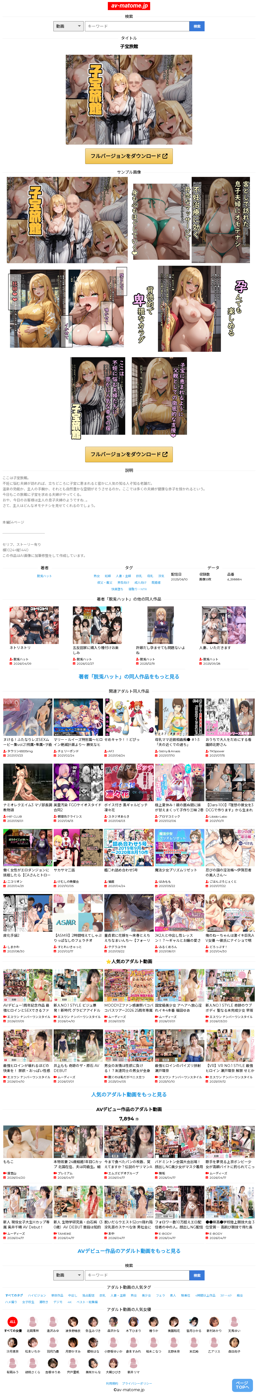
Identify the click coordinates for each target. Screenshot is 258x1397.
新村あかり (214, 1325)
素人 (173, 1295)
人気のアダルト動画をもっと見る (129, 1094)
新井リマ (133, 1366)
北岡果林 (33, 1325)
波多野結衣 (73, 1325)
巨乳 (139, 576)
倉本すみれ (133, 1345)
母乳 (150, 576)
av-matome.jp (129, 5)
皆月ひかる (194, 1325)
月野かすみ (73, 1345)
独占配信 (88, 1295)
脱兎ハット (44, 576)
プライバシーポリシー (137, 1383)
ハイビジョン (37, 1295)
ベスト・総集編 (87, 1302)
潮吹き (43, 1302)
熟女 (97, 576)
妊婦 (108, 576)
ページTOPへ (242, 1385)
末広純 (194, 1345)
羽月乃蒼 (53, 1345)
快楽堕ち (117, 589)
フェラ (160, 1295)
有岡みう (13, 1366)
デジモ (57, 1302)
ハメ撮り (11, 1302)
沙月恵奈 (13, 1345)
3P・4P (226, 1295)
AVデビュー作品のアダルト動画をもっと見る (129, 1251)
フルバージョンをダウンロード (129, 156)
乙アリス (214, 1345)
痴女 (240, 1295)
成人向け (141, 582)
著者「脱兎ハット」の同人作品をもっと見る (129, 676)
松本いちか (32, 1345)
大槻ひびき (113, 1366)
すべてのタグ (14, 1295)
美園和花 (174, 1325)
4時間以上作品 (205, 1295)
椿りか (154, 1325)
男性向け (123, 582)
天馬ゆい (234, 1325)
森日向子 (234, 1345)
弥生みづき (93, 1325)
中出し (72, 1295)
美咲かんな (93, 1366)
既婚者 (156, 582)
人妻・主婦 (123, 576)
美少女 (146, 1295)
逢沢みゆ (53, 1325)
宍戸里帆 (73, 1366)
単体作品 (57, 1295)
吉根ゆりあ (52, 1366)
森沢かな (113, 1325)
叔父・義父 (104, 582)
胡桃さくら (32, 1366)
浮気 (161, 576)
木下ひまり (133, 1325)
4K (70, 1302)
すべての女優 (13, 1325)
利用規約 (112, 1383)
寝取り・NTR (137, 589)
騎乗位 (185, 1295)
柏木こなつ (153, 1345)
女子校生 (28, 1302)
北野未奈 (174, 1345)
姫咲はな (93, 1345)
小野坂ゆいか (113, 1345)
